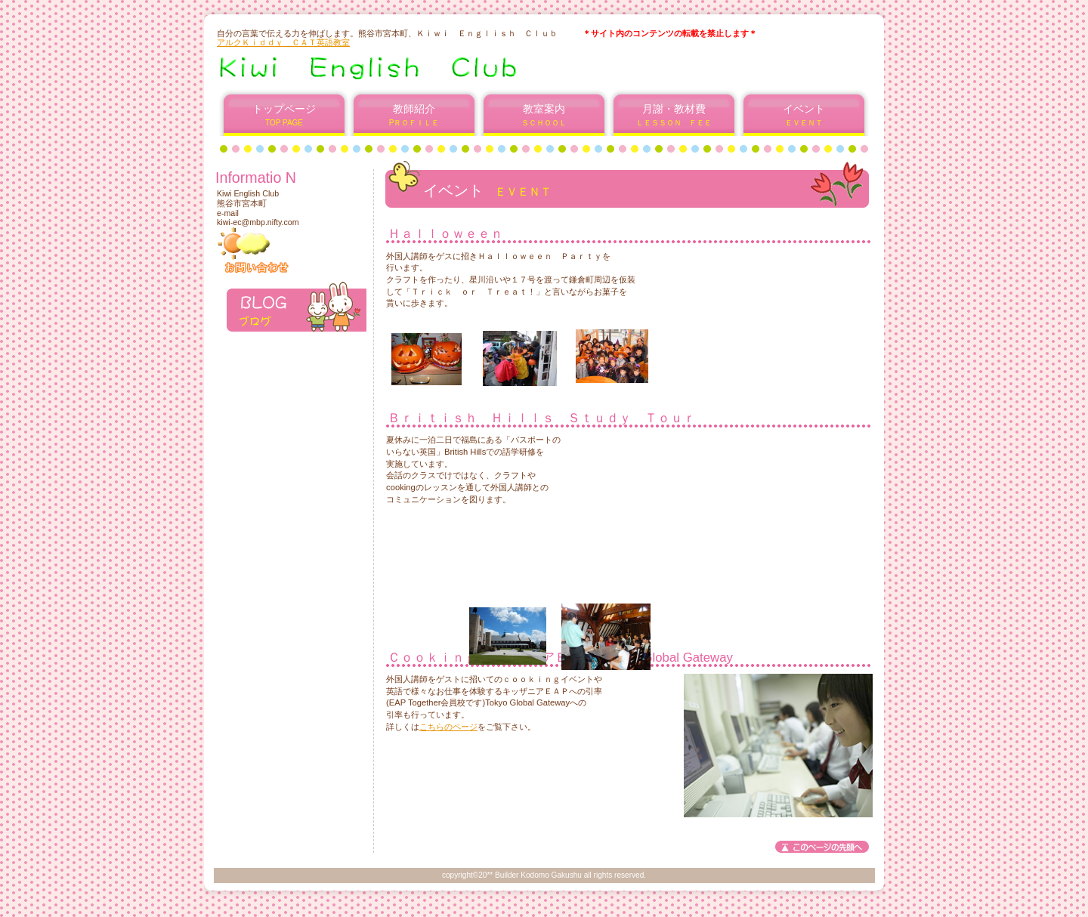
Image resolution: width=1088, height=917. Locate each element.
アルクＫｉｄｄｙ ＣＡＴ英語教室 (283, 42)
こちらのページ (448, 726)
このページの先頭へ (822, 847)
